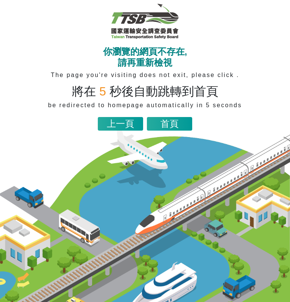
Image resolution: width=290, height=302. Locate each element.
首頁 (169, 124)
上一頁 (120, 124)
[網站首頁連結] (145, 21)
